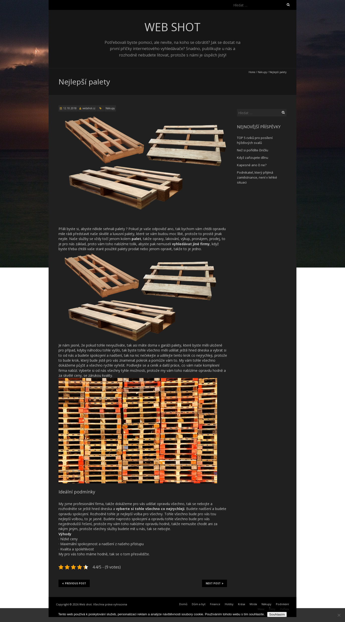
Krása (241, 604)
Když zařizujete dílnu (252, 157)
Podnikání (282, 604)
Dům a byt (198, 604)
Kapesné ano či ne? (251, 165)
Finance (215, 604)
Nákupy (262, 72)
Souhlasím (277, 614)
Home (252, 72)
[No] (338, 615)
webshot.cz (89, 108)
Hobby (229, 604)
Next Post (214, 583)
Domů (183, 604)
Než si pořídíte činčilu (252, 150)
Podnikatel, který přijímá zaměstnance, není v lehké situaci (257, 177)
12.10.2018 (70, 108)
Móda (253, 604)
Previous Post (74, 583)
